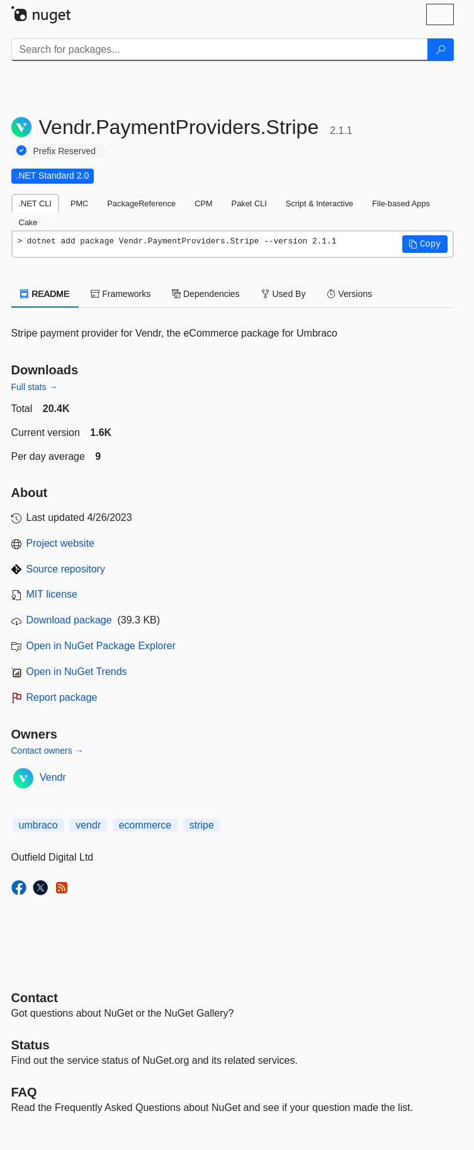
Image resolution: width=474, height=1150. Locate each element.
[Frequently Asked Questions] (24, 1092)
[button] (425, 244)
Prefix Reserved (64, 151)
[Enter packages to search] (219, 49)
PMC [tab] (79, 203)
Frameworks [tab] (120, 294)
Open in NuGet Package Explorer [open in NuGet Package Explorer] (101, 645)
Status (30, 1045)
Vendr (53, 777)
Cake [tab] (28, 222)
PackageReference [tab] (141, 203)
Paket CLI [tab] (249, 203)
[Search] (440, 49)
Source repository (65, 569)
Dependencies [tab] (205, 294)
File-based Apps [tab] (401, 203)
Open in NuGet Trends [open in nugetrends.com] (76, 671)
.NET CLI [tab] (35, 203)
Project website (60, 543)
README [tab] (45, 294)
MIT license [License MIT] (52, 594)
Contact (34, 998)
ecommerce (145, 825)
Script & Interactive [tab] (319, 203)
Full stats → (34, 387)
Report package (62, 697)
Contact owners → (47, 750)
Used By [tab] (283, 294)
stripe (201, 825)
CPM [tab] (203, 203)
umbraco (38, 825)
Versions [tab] (349, 294)
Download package (69, 620)
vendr (88, 825)
